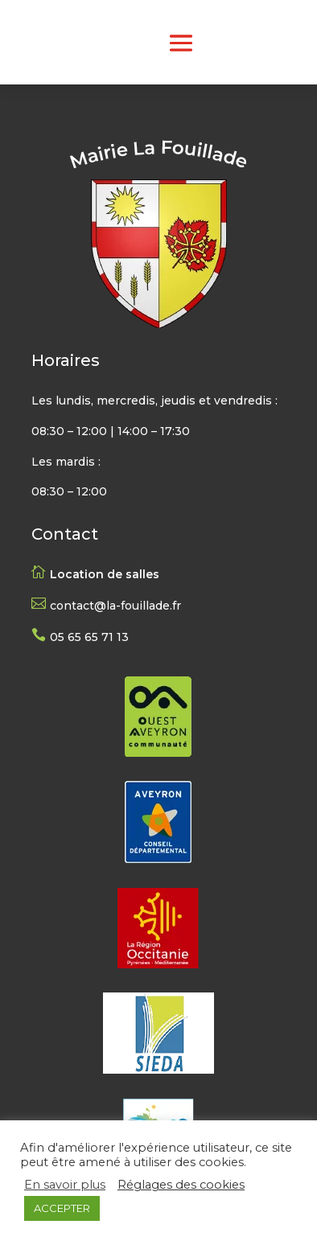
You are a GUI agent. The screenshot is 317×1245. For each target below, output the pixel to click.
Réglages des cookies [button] (181, 1184)
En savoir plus (64, 1184)
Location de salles (104, 574)
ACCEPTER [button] (62, 1208)
